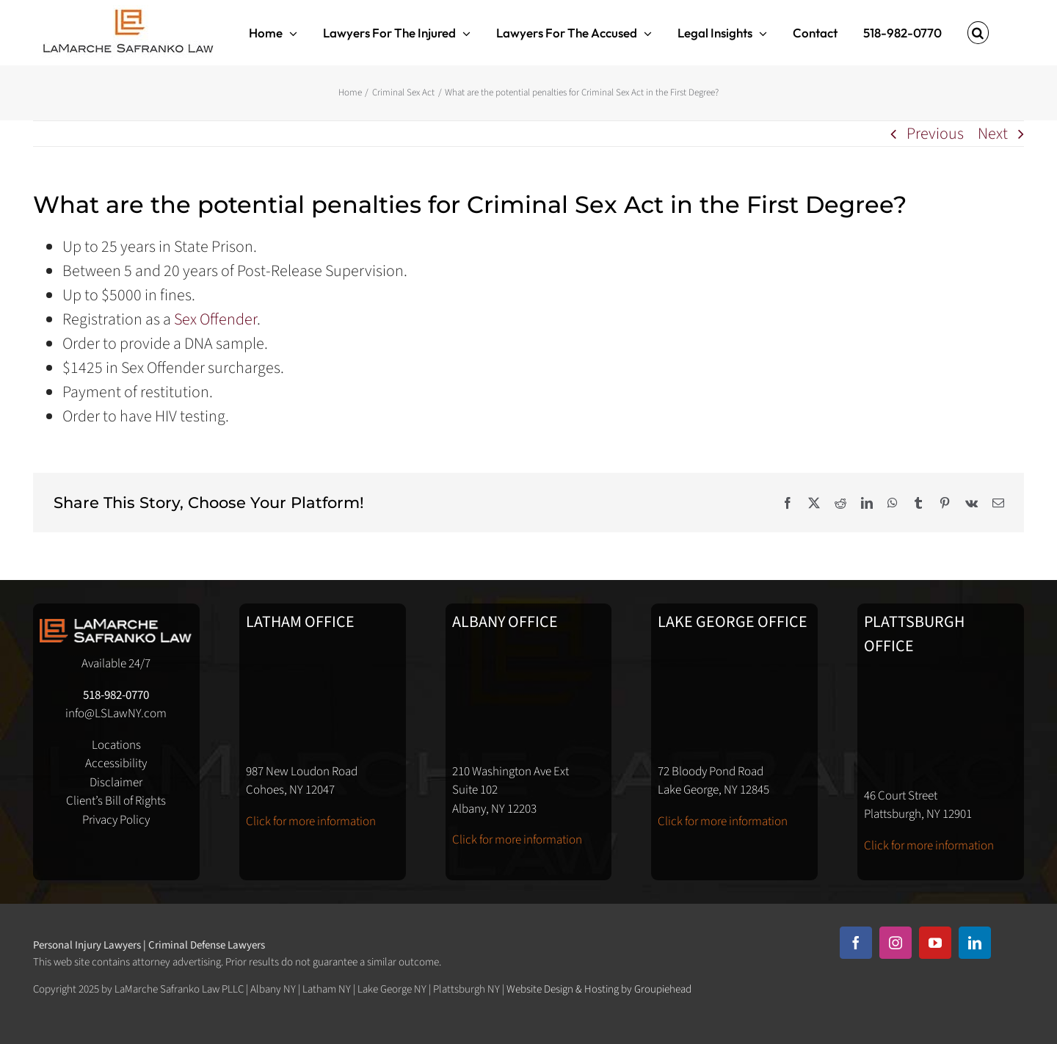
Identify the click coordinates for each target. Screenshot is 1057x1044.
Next (993, 133)
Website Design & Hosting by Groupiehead (598, 989)
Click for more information (311, 821)
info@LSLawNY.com (116, 713)
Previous (935, 133)
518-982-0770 (116, 695)
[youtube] (935, 943)
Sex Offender (215, 319)
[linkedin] (975, 943)
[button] (978, 32)
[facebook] (856, 943)
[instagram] (895, 943)
